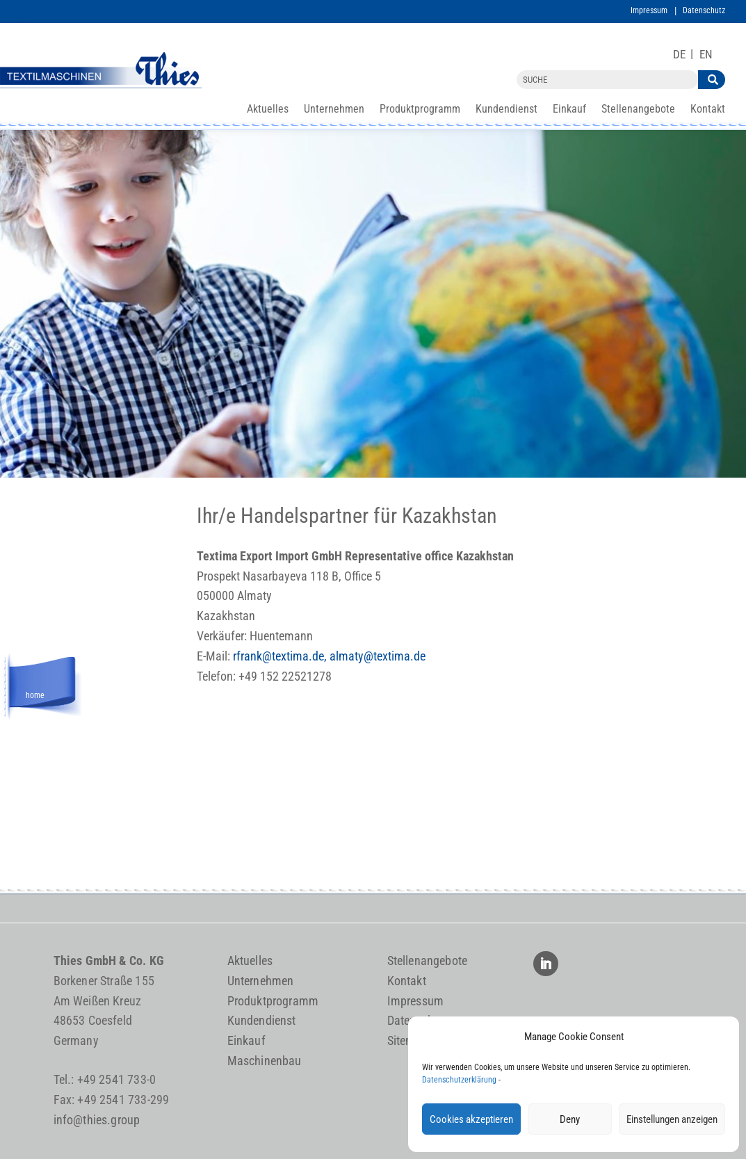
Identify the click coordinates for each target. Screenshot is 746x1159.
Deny (570, 1119)
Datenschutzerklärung (459, 1080)
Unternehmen (334, 109)
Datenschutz (704, 10)
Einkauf (569, 109)
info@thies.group (97, 1119)
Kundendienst (506, 109)
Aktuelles (268, 109)
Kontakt (707, 109)
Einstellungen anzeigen (671, 1119)
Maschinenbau (264, 1060)
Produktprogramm (420, 109)
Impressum (649, 10)
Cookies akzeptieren (471, 1119)
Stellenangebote (638, 109)
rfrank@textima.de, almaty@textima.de (329, 656)
